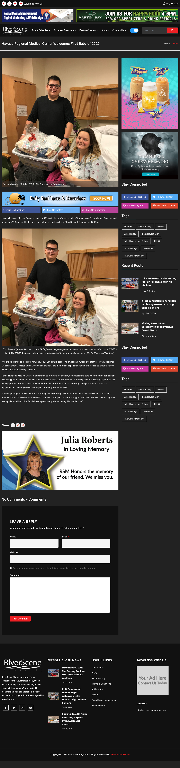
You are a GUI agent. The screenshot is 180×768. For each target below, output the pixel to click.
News (94, 673)
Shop (105, 30)
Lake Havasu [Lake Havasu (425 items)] (130, 234)
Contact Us (119, 30)
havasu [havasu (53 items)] (161, 226)
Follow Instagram (135, 205)
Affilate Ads (97, 689)
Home (167, 43)
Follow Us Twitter (164, 197)
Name (14, 536)
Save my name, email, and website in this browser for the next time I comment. (54, 568)
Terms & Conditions (101, 684)
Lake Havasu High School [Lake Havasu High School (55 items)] (136, 241)
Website (14, 552)
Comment (16, 575)
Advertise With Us (33, 3)
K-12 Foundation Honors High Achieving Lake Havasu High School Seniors (159, 304)
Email (65, 536)
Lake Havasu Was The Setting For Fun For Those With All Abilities (159, 282)
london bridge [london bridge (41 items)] (130, 248)
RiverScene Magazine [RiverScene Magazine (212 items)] (134, 255)
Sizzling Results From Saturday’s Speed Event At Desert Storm (157, 327)
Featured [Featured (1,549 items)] (128, 226)
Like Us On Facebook (136, 197)
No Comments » (44, 184)
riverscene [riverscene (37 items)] (148, 248)
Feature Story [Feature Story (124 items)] (144, 226)
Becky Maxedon (11, 184)
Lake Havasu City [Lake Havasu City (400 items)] (150, 234)
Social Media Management (104, 700)
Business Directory (65, 30)
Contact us (97, 667)
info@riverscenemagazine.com (151, 710)
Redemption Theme (120, 754)
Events (95, 694)
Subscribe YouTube (165, 205)
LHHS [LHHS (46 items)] (157, 241)
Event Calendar (41, 30)
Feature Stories (88, 30)
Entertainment (98, 705)
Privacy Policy (98, 678)
